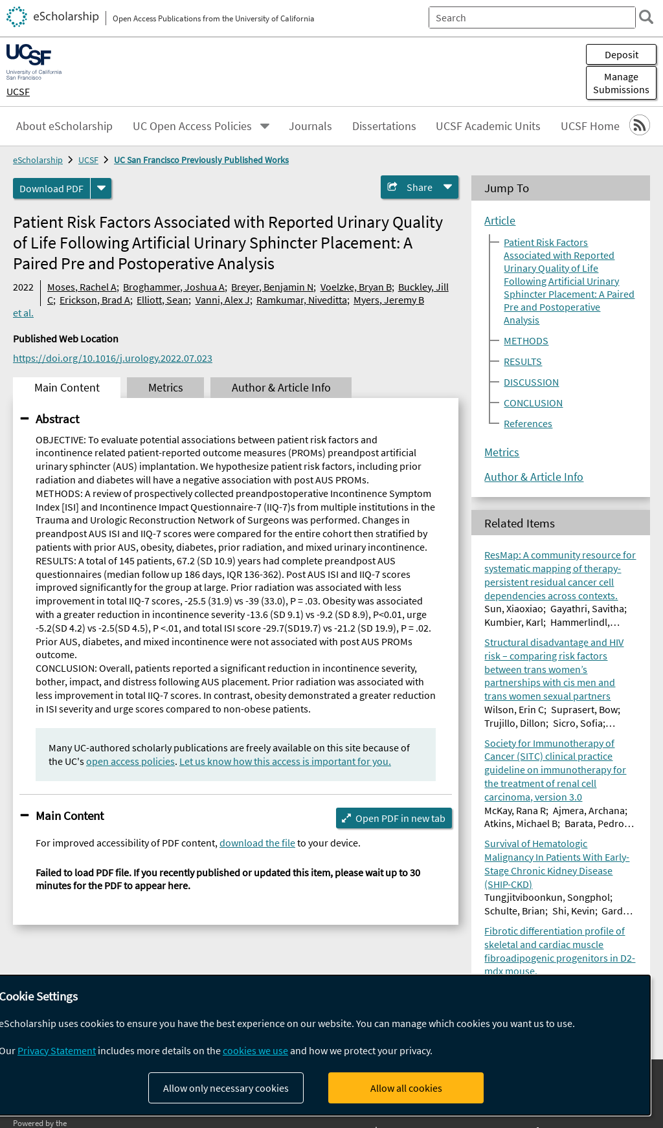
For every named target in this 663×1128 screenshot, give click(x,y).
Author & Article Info (533, 477)
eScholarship (38, 160)
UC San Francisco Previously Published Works (201, 160)
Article (499, 221)
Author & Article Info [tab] (281, 388)
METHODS (526, 340)
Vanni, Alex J (223, 299)
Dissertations (384, 126)
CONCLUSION (533, 402)
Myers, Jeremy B (389, 299)
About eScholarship (64, 126)
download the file (257, 842)
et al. (23, 312)
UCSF (18, 91)
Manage (621, 83)
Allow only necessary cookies (226, 1087)
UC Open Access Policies (192, 126)
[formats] (101, 188)
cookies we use (255, 1050)
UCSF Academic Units (488, 126)
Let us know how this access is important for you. (285, 761)
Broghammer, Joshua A (174, 286)
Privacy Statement (56, 1050)
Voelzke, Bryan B (356, 286)
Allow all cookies (406, 1087)
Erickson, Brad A (95, 299)
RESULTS (523, 361)
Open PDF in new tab (400, 818)
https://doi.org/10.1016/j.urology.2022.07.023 (112, 357)
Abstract (57, 418)
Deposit (621, 54)
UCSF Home (590, 126)
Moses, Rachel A (82, 286)
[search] (646, 16)
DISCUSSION (531, 381)
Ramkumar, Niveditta (301, 299)
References (528, 423)
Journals (310, 126)
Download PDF (51, 188)
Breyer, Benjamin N (272, 286)
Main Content (70, 815)
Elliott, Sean (162, 299)
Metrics (501, 452)
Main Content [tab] (67, 388)
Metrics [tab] (165, 388)
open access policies (130, 761)
